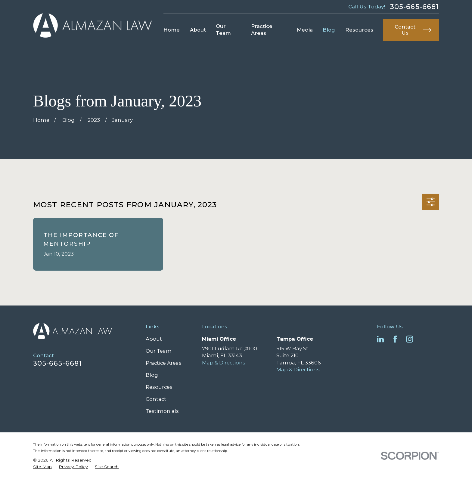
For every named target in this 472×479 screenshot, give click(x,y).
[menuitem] (42, 467)
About (154, 339)
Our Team (159, 351)
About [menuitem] (198, 30)
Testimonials (162, 411)
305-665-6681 (414, 6)
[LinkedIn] (380, 339)
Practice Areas (164, 363)
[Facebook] (395, 339)
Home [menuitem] (171, 30)
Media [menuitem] (305, 30)
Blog (152, 375)
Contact (156, 399)
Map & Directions (223, 363)
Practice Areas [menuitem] (261, 29)
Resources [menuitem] (359, 30)
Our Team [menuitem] (223, 29)
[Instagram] (409, 339)
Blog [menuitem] (329, 30)
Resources (159, 387)
